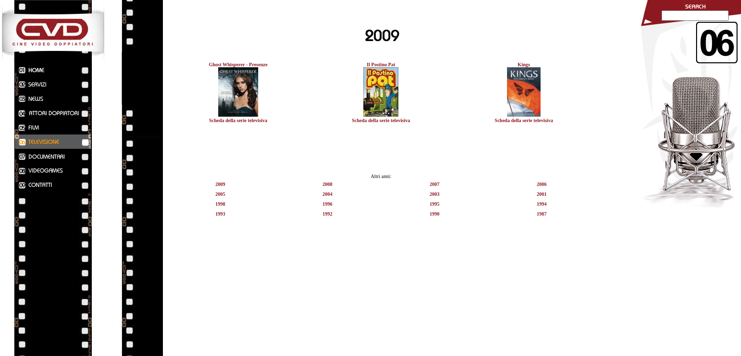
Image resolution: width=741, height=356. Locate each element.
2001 (541, 194)
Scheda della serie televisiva (238, 120)
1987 (541, 214)
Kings (524, 64)
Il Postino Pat (381, 64)
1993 (220, 214)
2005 (220, 194)
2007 (434, 184)
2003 (434, 194)
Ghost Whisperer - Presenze (238, 64)
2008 (327, 184)
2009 (220, 184)
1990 (434, 214)
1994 (541, 204)
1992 (327, 214)
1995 (434, 204)
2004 (327, 194)
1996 (327, 204)
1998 (220, 204)
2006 (541, 184)
